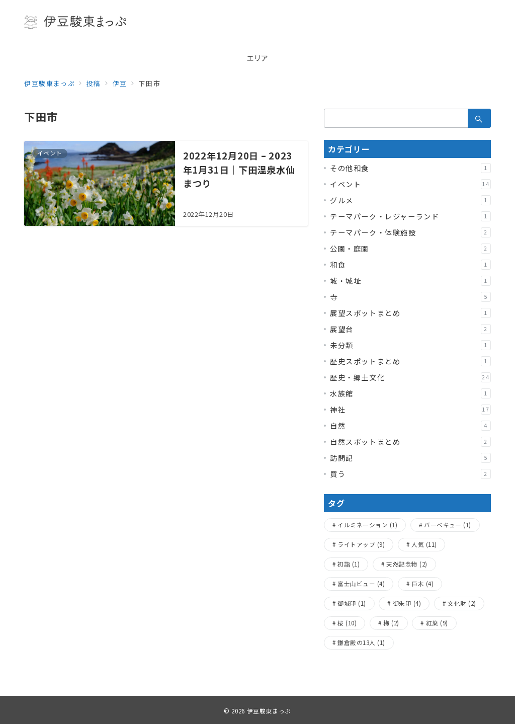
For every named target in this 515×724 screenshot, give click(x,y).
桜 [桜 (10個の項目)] (347, 623)
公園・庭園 (410, 249)
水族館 (410, 393)
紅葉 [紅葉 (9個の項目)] (437, 623)
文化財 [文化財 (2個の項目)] (462, 603)
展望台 (410, 329)
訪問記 (410, 458)
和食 (410, 265)
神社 (410, 410)
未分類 (410, 345)
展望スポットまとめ (410, 313)
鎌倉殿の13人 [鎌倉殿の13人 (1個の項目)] (361, 642)
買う (410, 474)
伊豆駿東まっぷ (269, 711)
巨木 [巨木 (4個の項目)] (422, 584)
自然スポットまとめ (410, 442)
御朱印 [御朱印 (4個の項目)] (407, 603)
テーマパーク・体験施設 (410, 232)
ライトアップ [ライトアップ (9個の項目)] (361, 544)
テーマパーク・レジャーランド (410, 216)
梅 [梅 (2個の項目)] (391, 623)
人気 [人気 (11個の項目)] (424, 544)
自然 (410, 426)
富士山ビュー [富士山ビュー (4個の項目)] (361, 584)
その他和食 (410, 168)
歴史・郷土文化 (410, 377)
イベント (410, 184)
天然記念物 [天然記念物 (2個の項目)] (406, 564)
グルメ (410, 200)
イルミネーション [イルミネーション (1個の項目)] (367, 525)
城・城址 (410, 281)
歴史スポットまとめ (410, 361)
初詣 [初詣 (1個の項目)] (348, 564)
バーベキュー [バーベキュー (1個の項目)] (447, 525)
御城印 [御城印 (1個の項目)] (351, 603)
